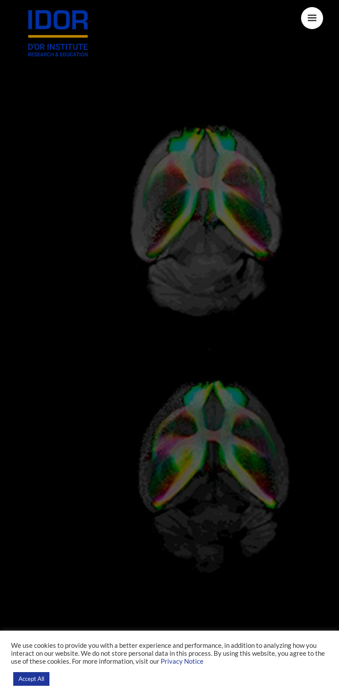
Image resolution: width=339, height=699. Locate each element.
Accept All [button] (31, 678)
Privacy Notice (182, 661)
